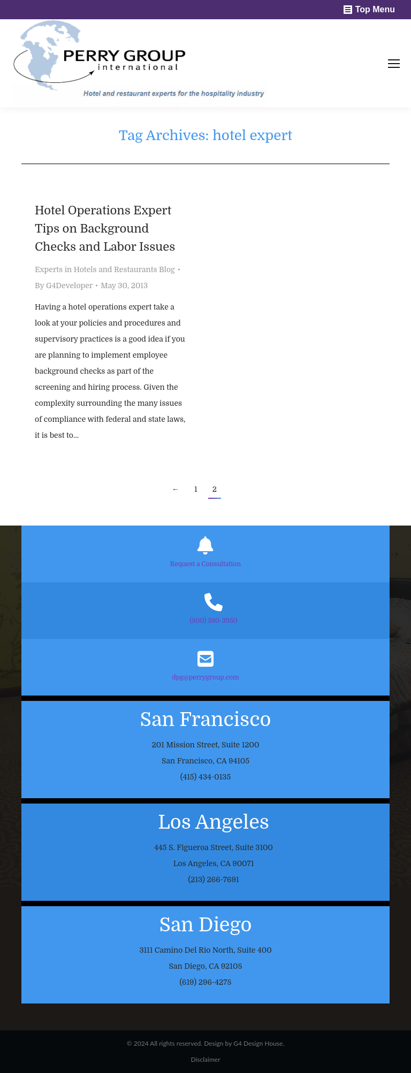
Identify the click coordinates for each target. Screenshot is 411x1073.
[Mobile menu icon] (393, 63)
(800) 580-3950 (213, 620)
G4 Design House (258, 1043)
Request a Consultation (205, 564)
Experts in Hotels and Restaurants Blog (105, 269)
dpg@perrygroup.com (205, 677)
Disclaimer (205, 1059)
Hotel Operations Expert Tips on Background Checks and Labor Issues (105, 228)
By (64, 285)
